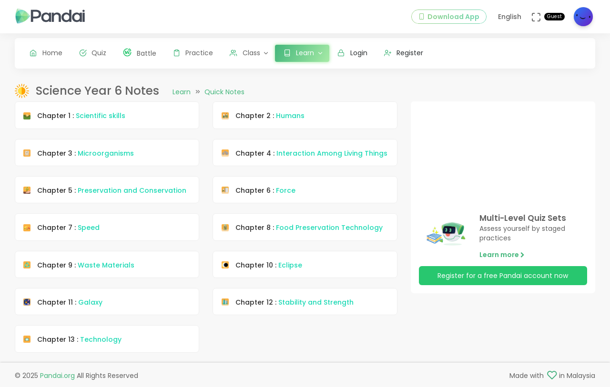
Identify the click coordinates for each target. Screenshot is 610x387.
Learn (182, 92)
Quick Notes (224, 92)
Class (245, 53)
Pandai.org (57, 375)
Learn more (502, 254)
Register (404, 53)
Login (352, 53)
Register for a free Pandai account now (502, 275)
